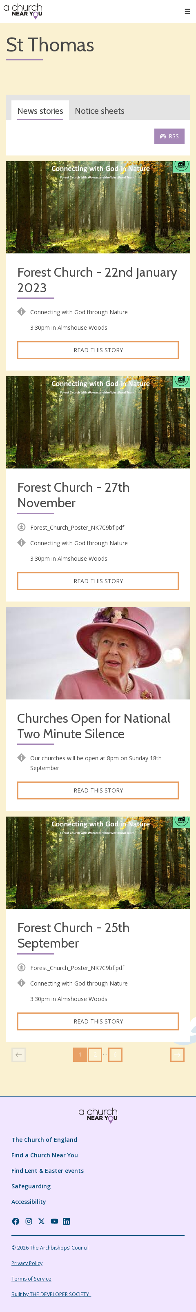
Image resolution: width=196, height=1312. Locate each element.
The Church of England (44, 1139)
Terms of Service (31, 1278)
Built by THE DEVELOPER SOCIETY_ (51, 1294)
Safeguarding (31, 1186)
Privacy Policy (26, 1263)
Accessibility (28, 1201)
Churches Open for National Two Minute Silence (94, 726)
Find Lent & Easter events (47, 1170)
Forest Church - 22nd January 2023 (97, 280)
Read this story (98, 350)
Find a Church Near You (44, 1155)
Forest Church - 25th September (73, 935)
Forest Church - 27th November (73, 495)
